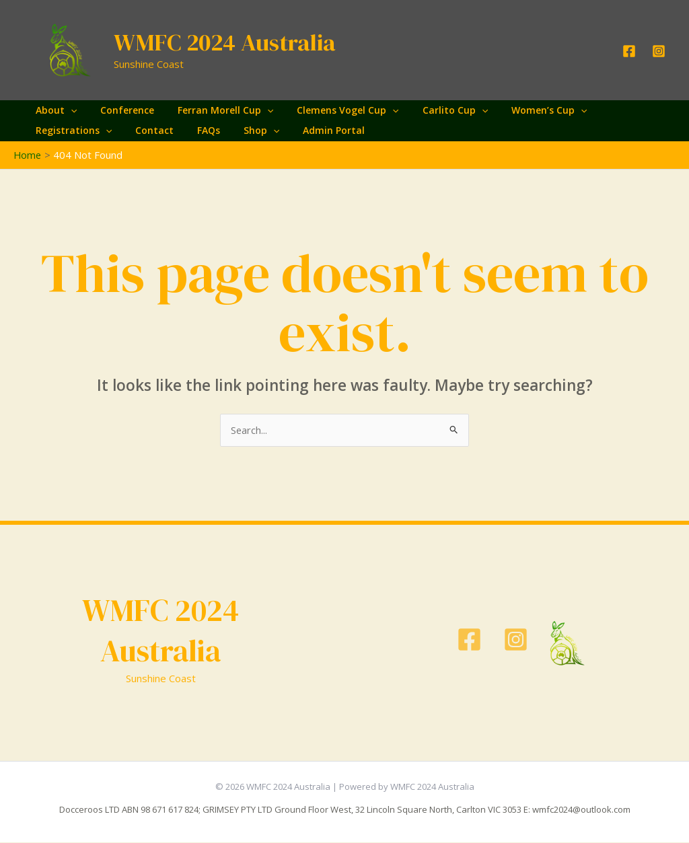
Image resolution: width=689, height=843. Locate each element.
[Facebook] (629, 51)
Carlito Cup (433, 110)
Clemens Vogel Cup (331, 110)
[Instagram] (658, 51)
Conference (120, 110)
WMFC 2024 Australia (225, 42)
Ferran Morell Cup (213, 110)
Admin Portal (313, 130)
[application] (68, 110)
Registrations (71, 130)
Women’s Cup (523, 110)
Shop (244, 130)
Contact (147, 130)
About (53, 110)
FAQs (196, 130)
